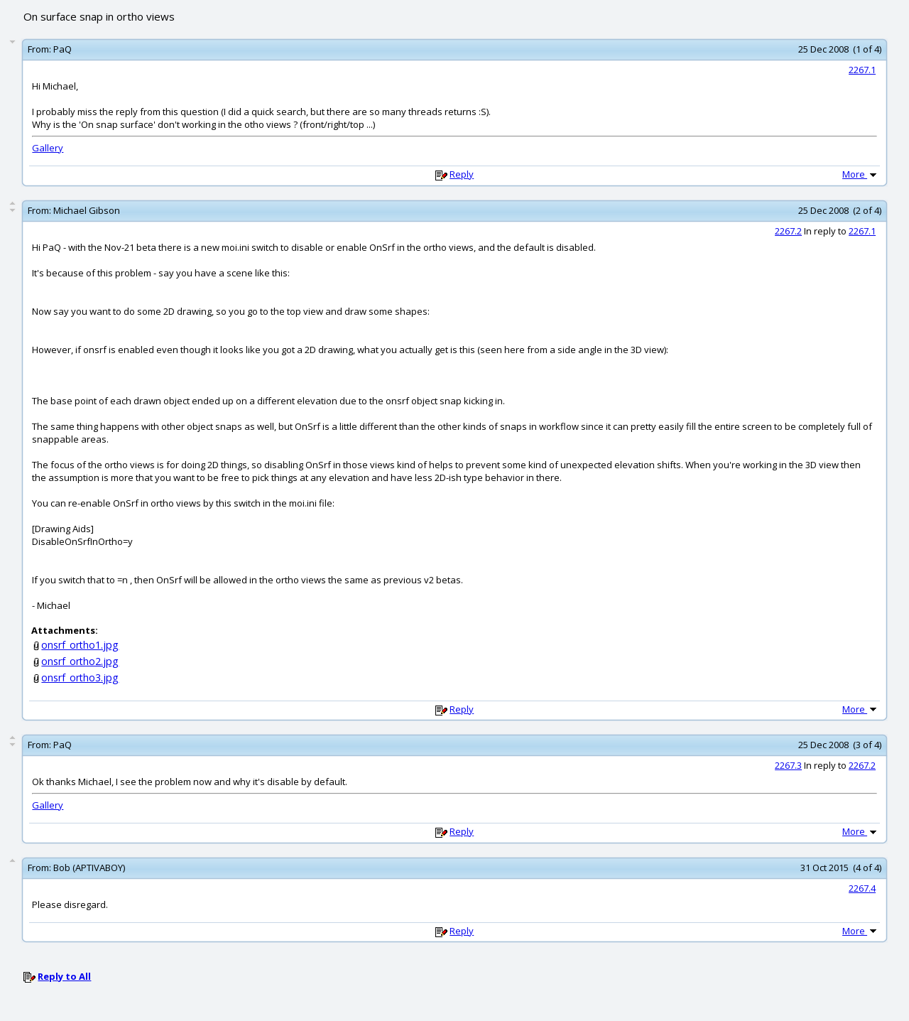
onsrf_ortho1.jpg (80, 645)
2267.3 (788, 765)
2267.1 (862, 69)
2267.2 (788, 231)
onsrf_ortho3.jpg (80, 677)
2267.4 (862, 888)
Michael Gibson (86, 210)
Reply (462, 174)
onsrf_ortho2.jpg (80, 661)
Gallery (47, 147)
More (860, 174)
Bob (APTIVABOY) (89, 867)
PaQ (62, 49)
